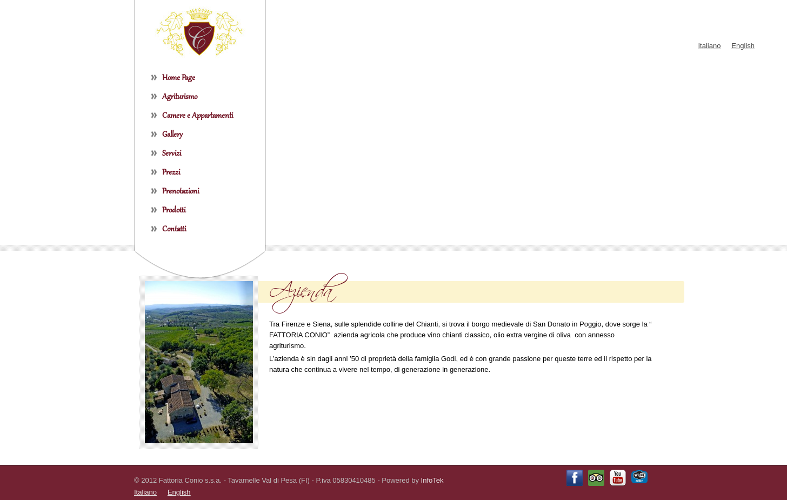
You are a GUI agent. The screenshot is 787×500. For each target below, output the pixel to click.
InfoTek (432, 480)
